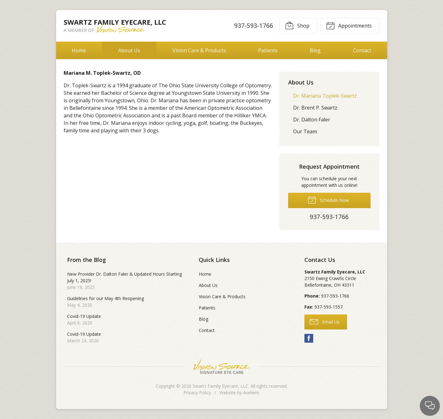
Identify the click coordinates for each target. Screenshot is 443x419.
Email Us (325, 321)
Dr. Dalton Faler (311, 119)
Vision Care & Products (199, 50)
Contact (362, 50)
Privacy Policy (197, 393)
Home (79, 50)
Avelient (251, 393)
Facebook (308, 338)
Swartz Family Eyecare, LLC (220, 386)
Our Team (305, 131)
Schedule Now (328, 199)
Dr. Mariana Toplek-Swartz (325, 95)
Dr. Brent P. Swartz (315, 107)
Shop (297, 25)
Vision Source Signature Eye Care (221, 366)
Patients (267, 50)
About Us (129, 50)
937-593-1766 (253, 25)
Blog (315, 50)
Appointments (349, 25)
